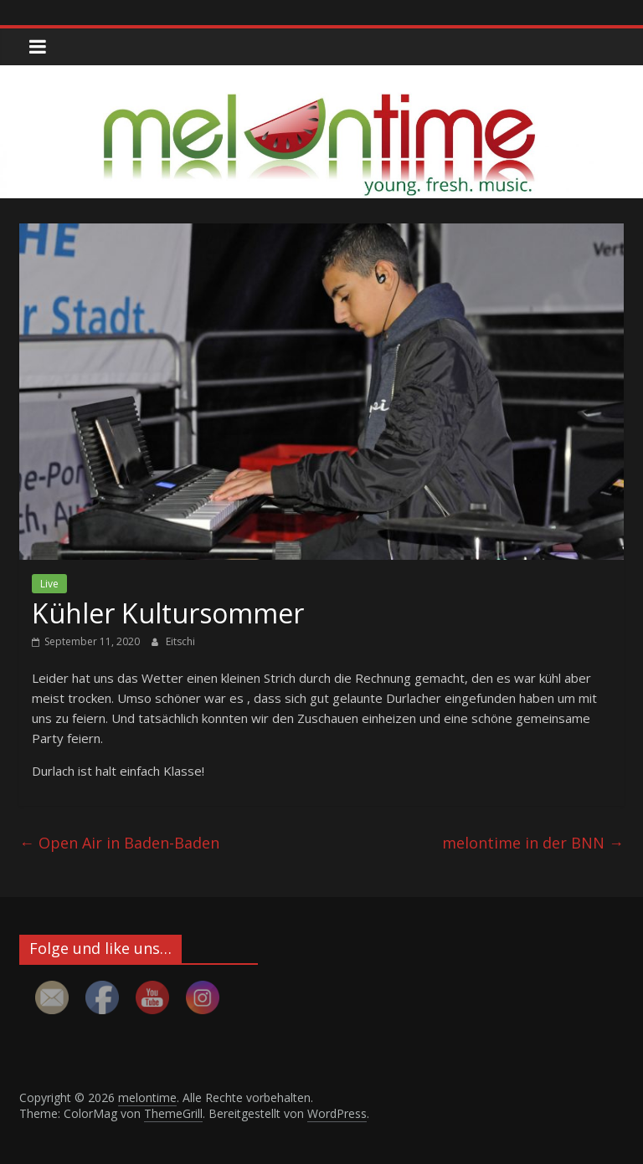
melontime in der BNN (533, 843)
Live (49, 584)
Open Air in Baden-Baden (119, 843)
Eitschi (180, 641)
